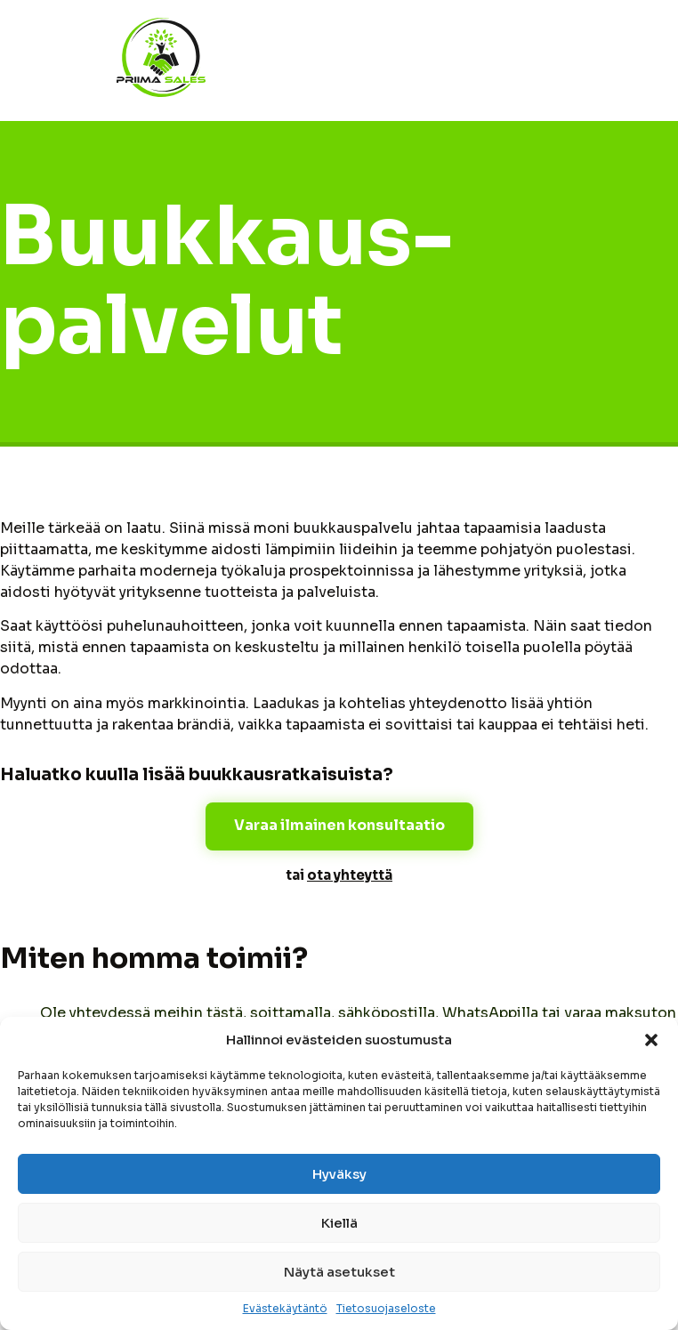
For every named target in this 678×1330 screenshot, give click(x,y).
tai (339, 875)
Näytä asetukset (339, 1271)
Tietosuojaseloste (386, 1308)
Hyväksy (339, 1173)
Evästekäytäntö (285, 1308)
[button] (651, 1040)
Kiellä (339, 1222)
